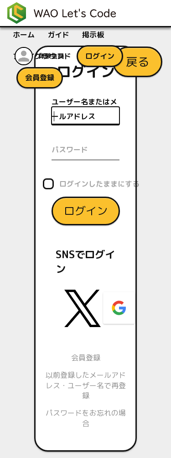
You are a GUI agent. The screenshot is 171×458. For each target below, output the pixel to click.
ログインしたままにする (99, 183)
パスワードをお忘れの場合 (86, 418)
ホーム (24, 35)
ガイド (58, 35)
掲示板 (93, 35)
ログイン (86, 210)
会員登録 (85, 357)
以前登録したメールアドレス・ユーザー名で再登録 (86, 385)
